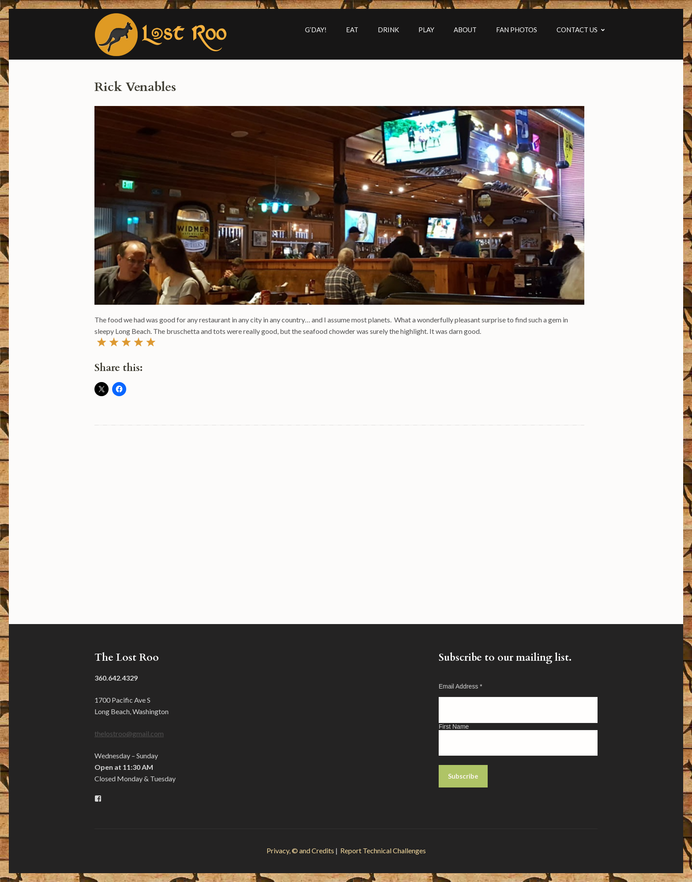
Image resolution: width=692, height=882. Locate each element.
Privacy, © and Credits (300, 850)
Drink (388, 30)
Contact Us (577, 30)
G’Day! (316, 30)
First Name (454, 726)
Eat (352, 30)
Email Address (460, 686)
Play (426, 30)
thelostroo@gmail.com (129, 733)
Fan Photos (516, 30)
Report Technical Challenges (383, 850)
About (465, 30)
